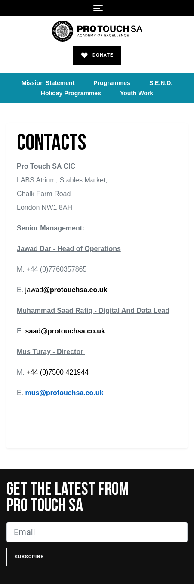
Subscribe (29, 557)
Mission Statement (48, 82)
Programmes (111, 82)
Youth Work (136, 93)
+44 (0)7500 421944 (57, 372)
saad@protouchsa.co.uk (65, 331)
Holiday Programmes (71, 93)
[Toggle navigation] (98, 8)
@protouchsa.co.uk (75, 290)
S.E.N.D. (160, 82)
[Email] (97, 532)
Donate (97, 55)
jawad (33, 290)
